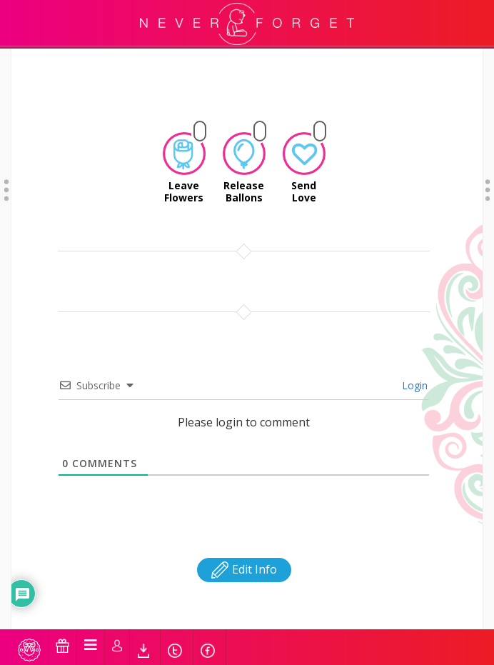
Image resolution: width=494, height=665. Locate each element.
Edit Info (244, 508)
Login (413, 324)
